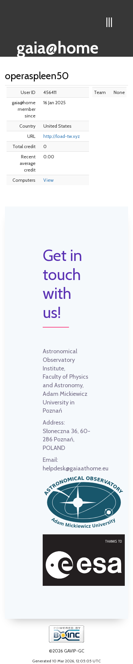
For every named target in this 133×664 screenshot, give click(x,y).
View (48, 180)
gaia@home (58, 45)
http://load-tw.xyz (61, 136)
